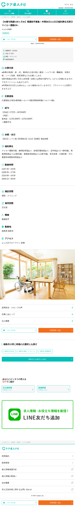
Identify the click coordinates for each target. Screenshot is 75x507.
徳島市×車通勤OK (45, 351)
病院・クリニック (9, 196)
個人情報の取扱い (9, 476)
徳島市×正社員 (9, 351)
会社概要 (5, 483)
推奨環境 (5, 463)
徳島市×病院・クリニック (27, 351)
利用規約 (5, 456)
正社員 (4, 207)
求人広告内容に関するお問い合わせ (17, 489)
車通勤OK (6, 33)
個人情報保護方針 (9, 469)
